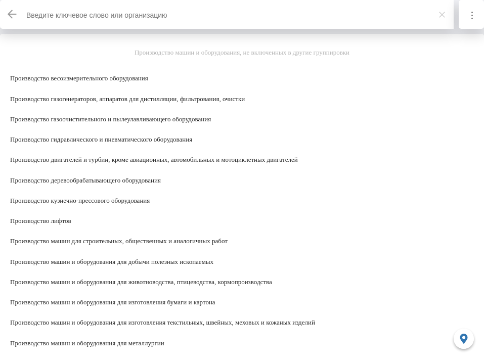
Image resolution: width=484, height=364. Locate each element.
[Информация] (471, 14)
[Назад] (12, 14)
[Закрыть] (442, 15)
